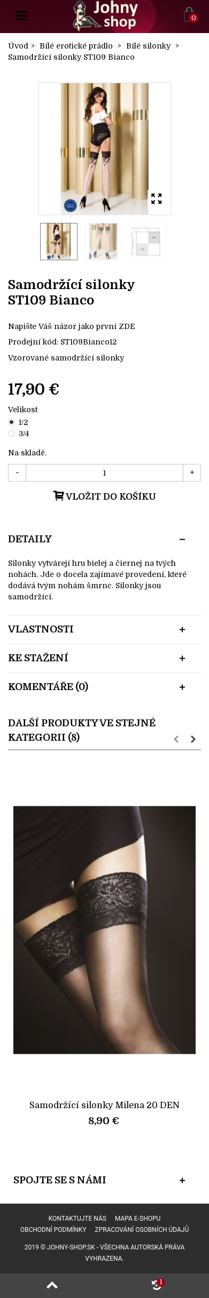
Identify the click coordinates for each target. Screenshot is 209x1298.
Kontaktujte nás (77, 1218)
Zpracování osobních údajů (142, 1229)
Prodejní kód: (33, 342)
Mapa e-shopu (137, 1218)
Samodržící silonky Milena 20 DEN (104, 1105)
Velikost (24, 409)
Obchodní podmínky (53, 1229)
